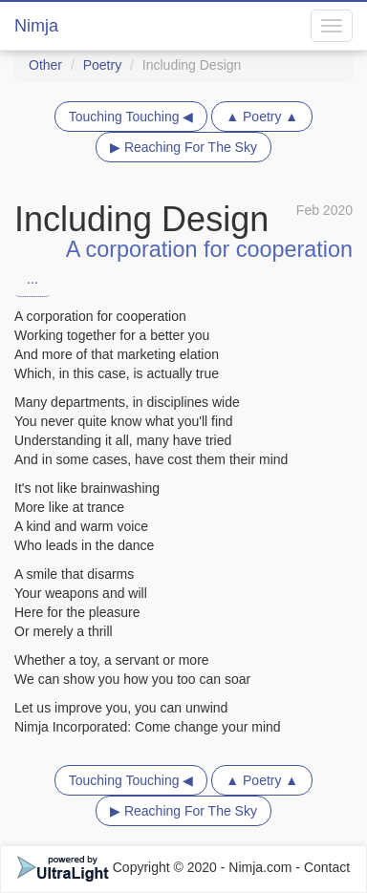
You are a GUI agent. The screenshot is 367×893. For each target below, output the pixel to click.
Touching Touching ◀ (131, 116)
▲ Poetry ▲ (262, 116)
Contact (327, 867)
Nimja (36, 25)
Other (45, 65)
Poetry (102, 65)
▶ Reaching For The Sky (183, 147)
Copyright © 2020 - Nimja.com (156, 867)
